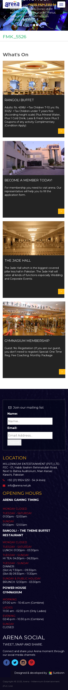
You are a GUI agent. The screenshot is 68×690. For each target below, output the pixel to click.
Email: (12, 428)
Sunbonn (56, 672)
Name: (12, 413)
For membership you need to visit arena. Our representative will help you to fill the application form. (34, 188)
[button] (5, 15)
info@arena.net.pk (19, 485)
